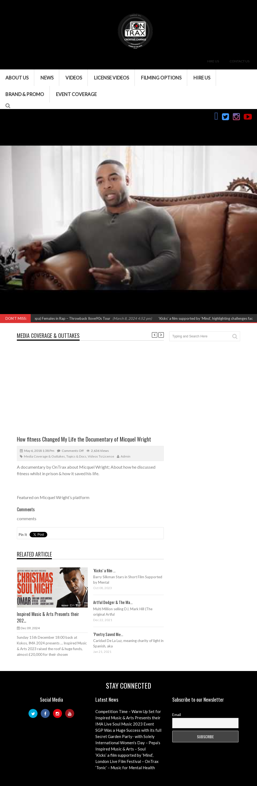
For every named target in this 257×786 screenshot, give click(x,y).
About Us (17, 78)
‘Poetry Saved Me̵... (108, 634)
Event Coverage (76, 94)
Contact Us (239, 61)
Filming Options (161, 78)
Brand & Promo (24, 94)
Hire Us (213, 61)
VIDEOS (73, 78)
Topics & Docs (76, 456)
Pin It (23, 534)
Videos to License (101, 456)
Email (176, 714)
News (47, 78)
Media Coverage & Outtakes (48, 335)
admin (125, 456)
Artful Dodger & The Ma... (113, 602)
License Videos (111, 78)
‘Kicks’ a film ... (104, 570)
